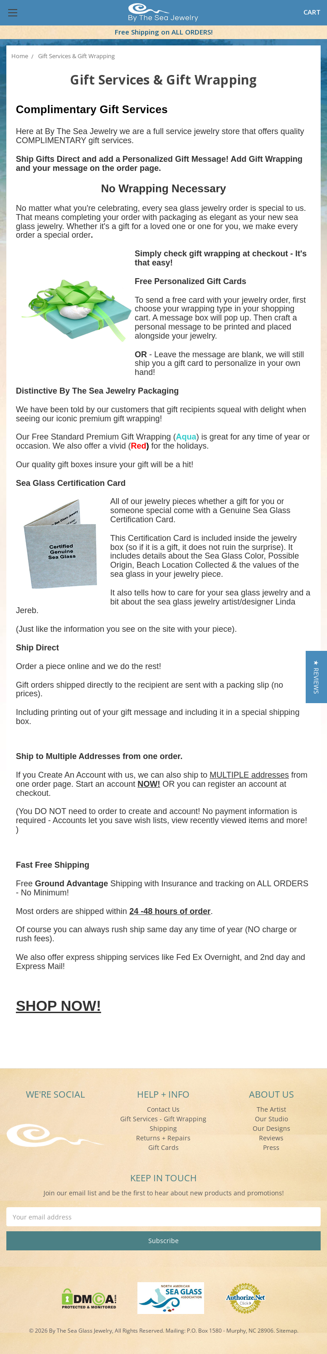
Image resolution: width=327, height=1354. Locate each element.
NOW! (148, 784)
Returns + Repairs (163, 1138)
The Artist (271, 1109)
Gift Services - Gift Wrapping (163, 1118)
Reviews (271, 1138)
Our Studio (271, 1118)
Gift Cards (163, 1147)
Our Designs (271, 1128)
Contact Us (163, 1109)
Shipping (163, 1128)
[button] (316, 677)
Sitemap (286, 1330)
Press (271, 1147)
